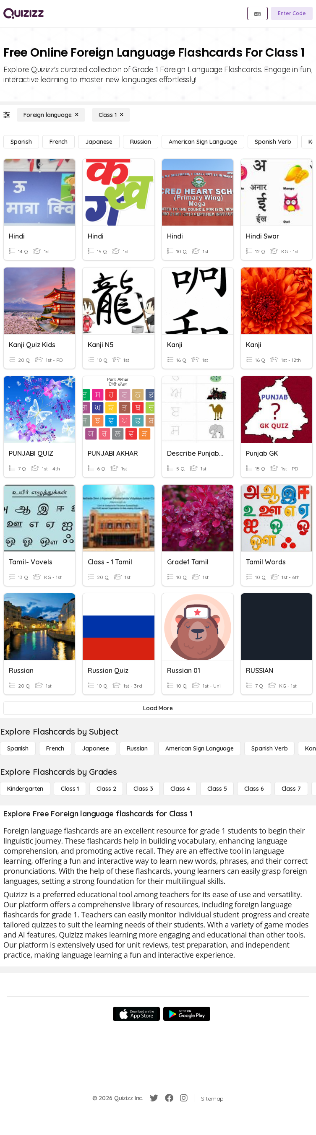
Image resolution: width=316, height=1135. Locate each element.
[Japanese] (99, 141)
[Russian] (140, 141)
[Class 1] (111, 115)
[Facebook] (169, 1098)
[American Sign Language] (203, 141)
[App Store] (136, 1014)
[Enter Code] (292, 13)
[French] (58, 141)
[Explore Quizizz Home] (23, 13)
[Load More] (158, 708)
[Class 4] (180, 788)
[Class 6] (254, 788)
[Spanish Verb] (273, 141)
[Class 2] (106, 788)
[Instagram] (184, 1098)
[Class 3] (143, 788)
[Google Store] (186, 1014)
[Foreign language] (51, 115)
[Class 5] (217, 788)
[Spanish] (21, 141)
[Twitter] (154, 1098)
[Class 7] (291, 788)
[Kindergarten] (25, 788)
